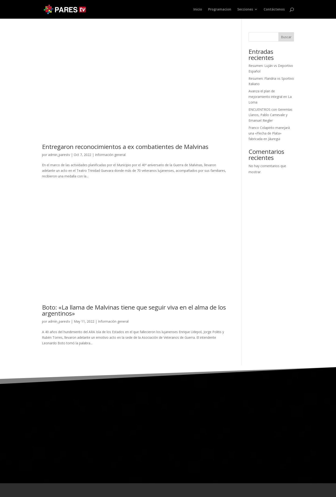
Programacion (219, 9)
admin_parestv (59, 154)
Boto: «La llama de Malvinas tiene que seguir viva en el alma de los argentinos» (134, 310)
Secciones (245, 9)
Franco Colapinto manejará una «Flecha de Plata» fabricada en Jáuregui (269, 133)
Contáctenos (274, 9)
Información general (110, 154)
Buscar (286, 37)
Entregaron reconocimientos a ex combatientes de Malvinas (125, 146)
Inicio (197, 9)
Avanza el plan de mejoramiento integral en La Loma (270, 96)
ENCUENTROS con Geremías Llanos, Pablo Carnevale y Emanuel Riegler (270, 115)
